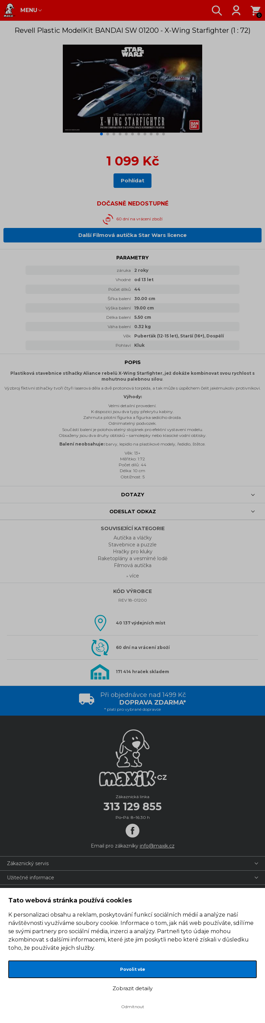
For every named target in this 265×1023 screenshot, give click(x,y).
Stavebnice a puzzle (132, 545)
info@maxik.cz (157, 846)
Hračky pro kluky (133, 551)
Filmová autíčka (132, 565)
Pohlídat (132, 180)
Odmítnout (132, 1006)
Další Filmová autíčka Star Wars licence (132, 235)
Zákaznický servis (28, 863)
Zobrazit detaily (132, 988)
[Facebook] (132, 831)
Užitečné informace (30, 877)
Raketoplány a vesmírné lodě (132, 558)
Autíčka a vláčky (133, 538)
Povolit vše (132, 969)
